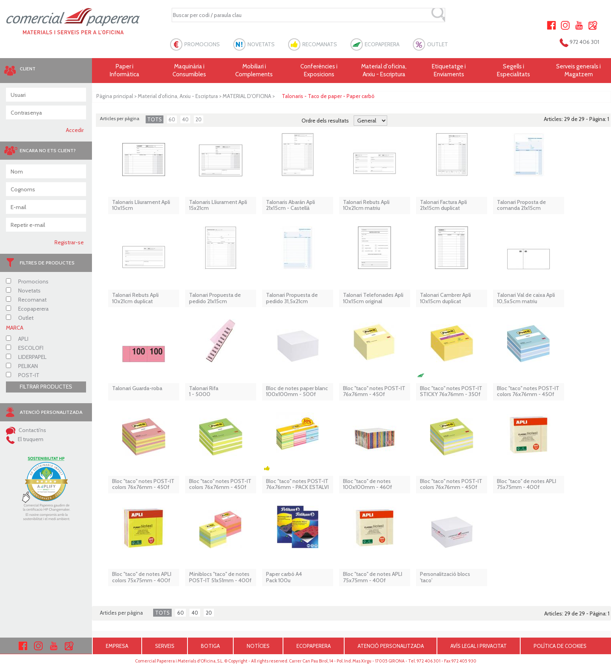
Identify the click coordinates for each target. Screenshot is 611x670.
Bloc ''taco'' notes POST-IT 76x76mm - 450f (374, 391)
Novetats (23, 290)
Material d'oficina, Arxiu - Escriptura (384, 70)
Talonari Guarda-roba (137, 388)
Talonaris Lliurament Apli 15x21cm (218, 205)
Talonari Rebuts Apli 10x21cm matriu (366, 205)
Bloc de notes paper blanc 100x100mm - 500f (297, 391)
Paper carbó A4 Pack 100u (284, 577)
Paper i (124, 70)
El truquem (24, 439)
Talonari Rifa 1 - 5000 (203, 391)
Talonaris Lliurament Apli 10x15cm (141, 205)
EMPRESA (117, 646)
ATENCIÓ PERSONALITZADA (391, 646)
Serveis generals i (578, 70)
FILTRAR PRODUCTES (46, 386)
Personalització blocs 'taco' (445, 577)
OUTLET (437, 44)
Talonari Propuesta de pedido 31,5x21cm (292, 298)
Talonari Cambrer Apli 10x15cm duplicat (445, 298)
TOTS (154, 119)
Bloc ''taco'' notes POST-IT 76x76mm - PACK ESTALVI (297, 484)
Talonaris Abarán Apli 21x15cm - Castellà (290, 205)
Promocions (27, 281)
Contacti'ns (26, 430)
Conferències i (318, 70)
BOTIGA (210, 646)
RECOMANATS (319, 44)
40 (185, 119)
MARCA (14, 327)
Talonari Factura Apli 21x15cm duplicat (443, 205)
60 (172, 119)
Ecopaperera (27, 308)
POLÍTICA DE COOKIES (560, 646)
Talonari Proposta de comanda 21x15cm (521, 205)
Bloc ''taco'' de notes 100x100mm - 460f (367, 484)
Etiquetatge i (448, 70)
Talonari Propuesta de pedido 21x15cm (215, 298)
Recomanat (26, 299)
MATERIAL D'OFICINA (247, 96)
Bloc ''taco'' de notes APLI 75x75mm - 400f (526, 484)
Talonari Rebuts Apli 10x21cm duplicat (135, 298)
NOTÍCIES (258, 646)
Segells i (513, 70)
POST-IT (22, 375)
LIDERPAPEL (26, 356)
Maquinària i (189, 70)
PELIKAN (22, 366)
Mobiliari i (254, 70)
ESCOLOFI (24, 347)
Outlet (20, 317)
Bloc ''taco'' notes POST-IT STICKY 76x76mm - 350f (451, 391)
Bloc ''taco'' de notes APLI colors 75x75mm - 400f (141, 577)
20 (198, 119)
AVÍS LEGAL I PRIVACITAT (478, 646)
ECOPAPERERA (382, 44)
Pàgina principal (114, 96)
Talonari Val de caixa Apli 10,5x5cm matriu (526, 298)
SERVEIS (164, 646)
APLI (17, 338)
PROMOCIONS (202, 44)
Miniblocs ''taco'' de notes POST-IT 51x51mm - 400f (220, 577)
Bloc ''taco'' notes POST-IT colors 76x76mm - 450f (528, 391)
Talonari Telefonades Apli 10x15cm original (373, 298)
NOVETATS (261, 44)
